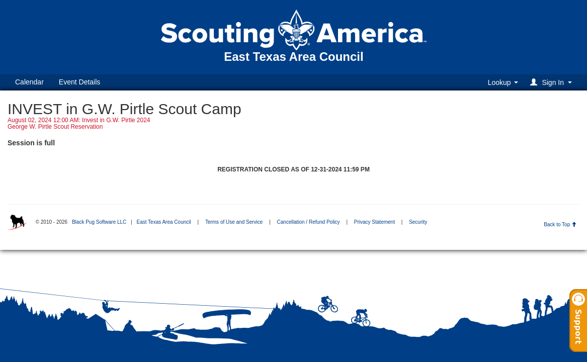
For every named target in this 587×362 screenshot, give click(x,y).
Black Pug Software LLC (99, 222)
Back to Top (560, 224)
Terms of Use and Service (234, 222)
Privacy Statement (374, 222)
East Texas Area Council (163, 222)
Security (418, 222)
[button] (552, 82)
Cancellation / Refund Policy (308, 222)
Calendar (29, 82)
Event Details (79, 82)
